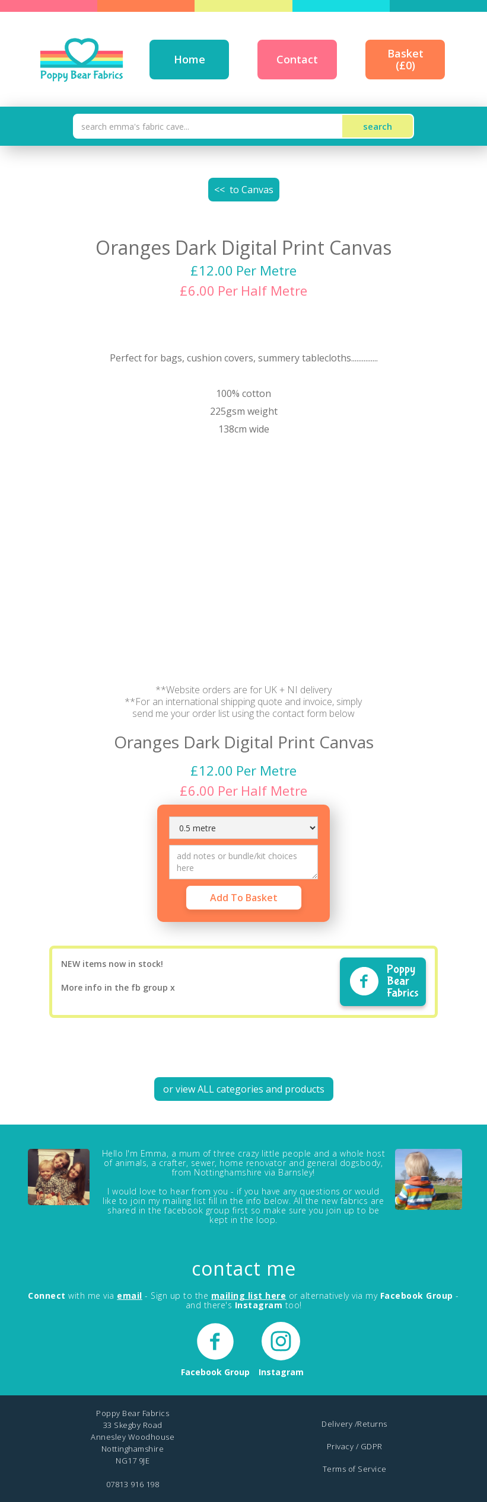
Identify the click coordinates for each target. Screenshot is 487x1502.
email (129, 1295)
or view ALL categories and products (243, 1089)
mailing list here (249, 1295)
